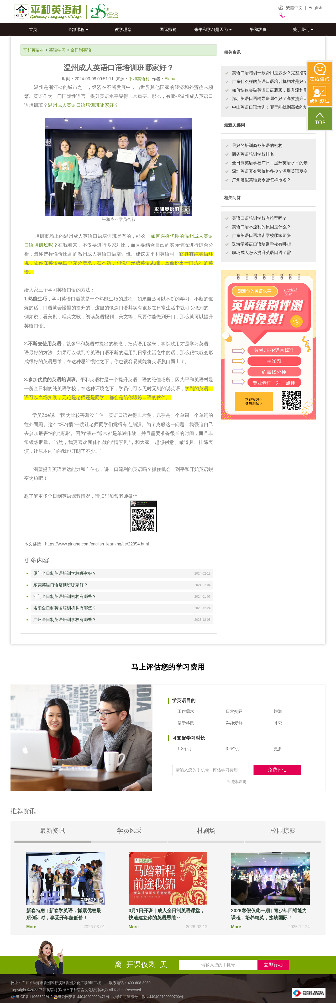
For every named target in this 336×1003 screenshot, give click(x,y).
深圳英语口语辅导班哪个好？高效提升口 (270, 98)
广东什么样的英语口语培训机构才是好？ (270, 81)
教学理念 (123, 29)
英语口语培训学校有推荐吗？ (259, 218)
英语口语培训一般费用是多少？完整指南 (270, 73)
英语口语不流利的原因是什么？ (261, 227)
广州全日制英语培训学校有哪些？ (64, 619)
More (31, 927)
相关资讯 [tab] (232, 52)
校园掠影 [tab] (283, 830)
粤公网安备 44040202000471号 (82, 997)
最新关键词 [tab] (234, 125)
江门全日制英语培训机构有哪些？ (64, 596)
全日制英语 (80, 50)
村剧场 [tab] (206, 830)
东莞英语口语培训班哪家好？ (60, 585)
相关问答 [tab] (232, 197)
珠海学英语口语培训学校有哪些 (261, 244)
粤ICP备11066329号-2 (32, 997)
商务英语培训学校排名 (253, 154)
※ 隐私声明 (236, 782)
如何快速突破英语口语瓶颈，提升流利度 (270, 90)
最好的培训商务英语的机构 (257, 145)
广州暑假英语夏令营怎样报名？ (261, 180)
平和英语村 (33, 50)
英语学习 (57, 50)
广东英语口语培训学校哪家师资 (261, 235)
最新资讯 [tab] (52, 830)
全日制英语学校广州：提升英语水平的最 (270, 163)
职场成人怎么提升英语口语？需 (261, 252)
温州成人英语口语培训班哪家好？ (83, 105)
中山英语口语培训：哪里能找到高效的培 (270, 107)
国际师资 (168, 29)
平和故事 (258, 29)
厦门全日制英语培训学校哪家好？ (64, 573)
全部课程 (78, 29)
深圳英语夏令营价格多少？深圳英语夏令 (270, 171)
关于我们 (303, 29)
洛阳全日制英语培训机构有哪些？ (64, 608)
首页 (33, 29)
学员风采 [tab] (129, 830)
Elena (170, 79)
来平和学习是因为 (213, 29)
